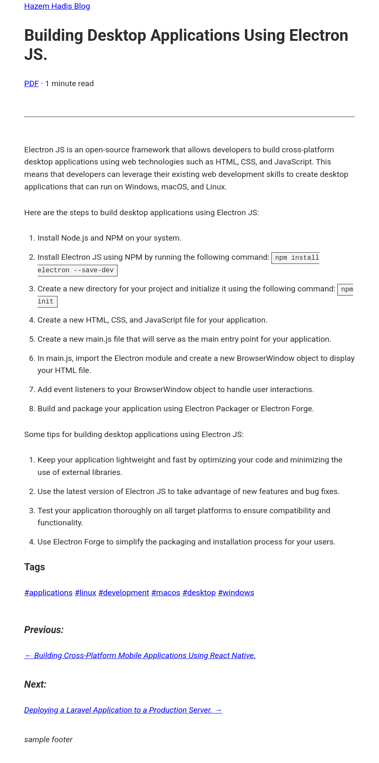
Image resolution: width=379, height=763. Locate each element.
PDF (31, 83)
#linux (85, 592)
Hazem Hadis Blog (57, 6)
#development (123, 592)
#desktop (199, 592)
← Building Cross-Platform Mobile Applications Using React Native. (140, 655)
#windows (236, 592)
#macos (166, 592)
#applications (48, 592)
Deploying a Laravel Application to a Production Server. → (123, 710)
